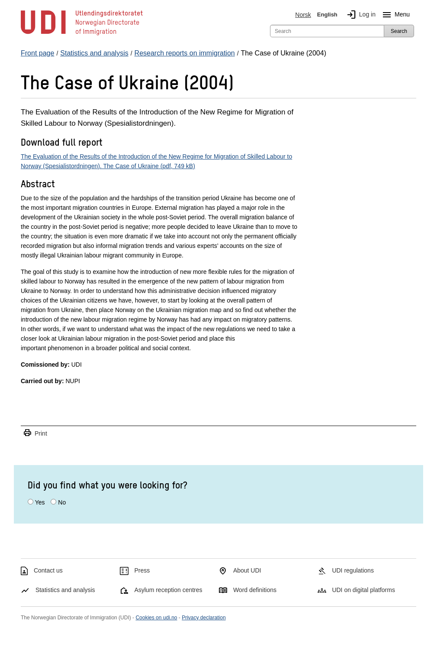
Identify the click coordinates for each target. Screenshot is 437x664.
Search (399, 31)
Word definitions (254, 589)
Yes (40, 502)
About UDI (247, 570)
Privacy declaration (203, 618)
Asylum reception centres (168, 589)
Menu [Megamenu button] (394, 15)
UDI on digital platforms (363, 589)
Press (142, 570)
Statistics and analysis (65, 589)
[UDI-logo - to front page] (82, 34)
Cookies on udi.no (156, 618)
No (62, 502)
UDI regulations (353, 570)
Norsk (303, 14)
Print (35, 433)
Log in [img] (360, 15)
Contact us (48, 570)
